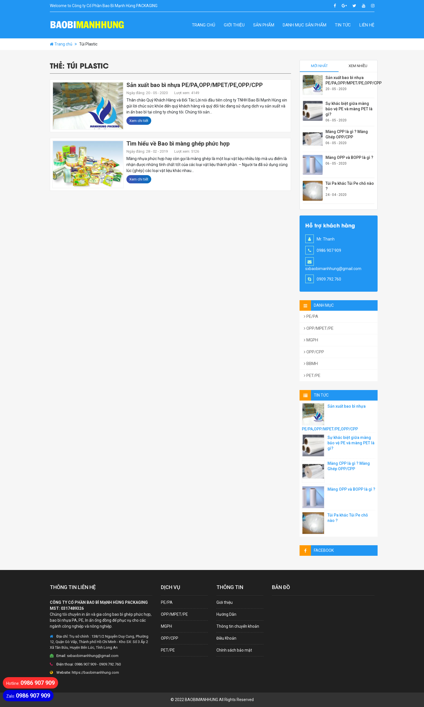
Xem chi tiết (138, 121)
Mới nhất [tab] (319, 66)
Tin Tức (343, 25)
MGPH (311, 340)
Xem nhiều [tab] (358, 66)
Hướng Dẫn (226, 614)
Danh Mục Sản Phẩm (304, 25)
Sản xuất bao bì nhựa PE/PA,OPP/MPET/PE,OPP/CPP (194, 85)
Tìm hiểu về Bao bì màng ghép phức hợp (178, 143)
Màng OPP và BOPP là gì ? (349, 157)
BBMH (311, 363)
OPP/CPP (314, 351)
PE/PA (311, 316)
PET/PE (312, 375)
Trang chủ (203, 25)
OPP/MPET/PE (318, 328)
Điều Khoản (226, 638)
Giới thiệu (234, 25)
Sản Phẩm (263, 25)
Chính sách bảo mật (234, 650)
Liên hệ (366, 25)
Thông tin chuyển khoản (237, 626)
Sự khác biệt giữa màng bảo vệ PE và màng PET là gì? (348, 109)
